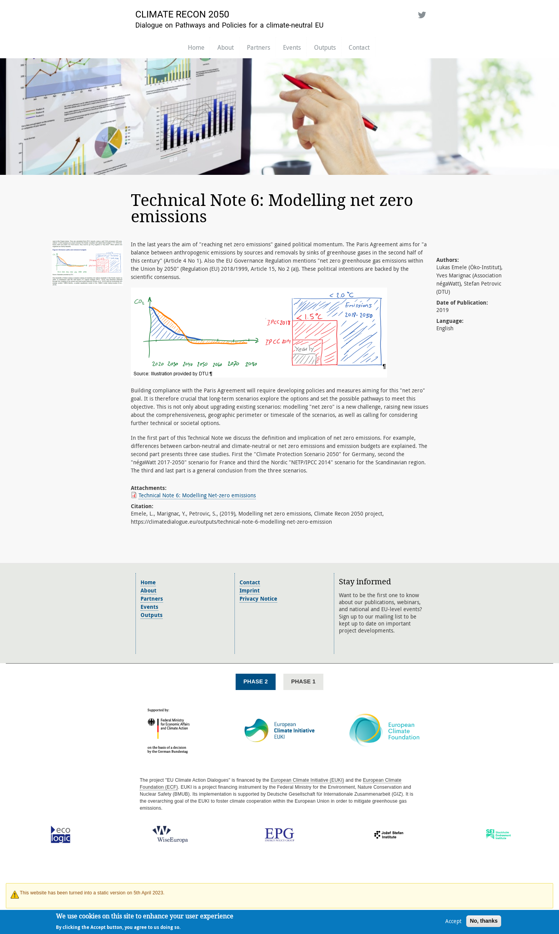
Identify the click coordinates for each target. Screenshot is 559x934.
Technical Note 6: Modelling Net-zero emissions (197, 495)
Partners (258, 47)
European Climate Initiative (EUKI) (307, 780)
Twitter (421, 14)
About (225, 47)
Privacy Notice (258, 598)
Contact (359, 47)
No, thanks (484, 922)
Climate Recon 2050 (182, 14)
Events (292, 47)
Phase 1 (303, 681)
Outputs (325, 47)
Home (196, 47)
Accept (453, 922)
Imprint (250, 590)
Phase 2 (255, 681)
